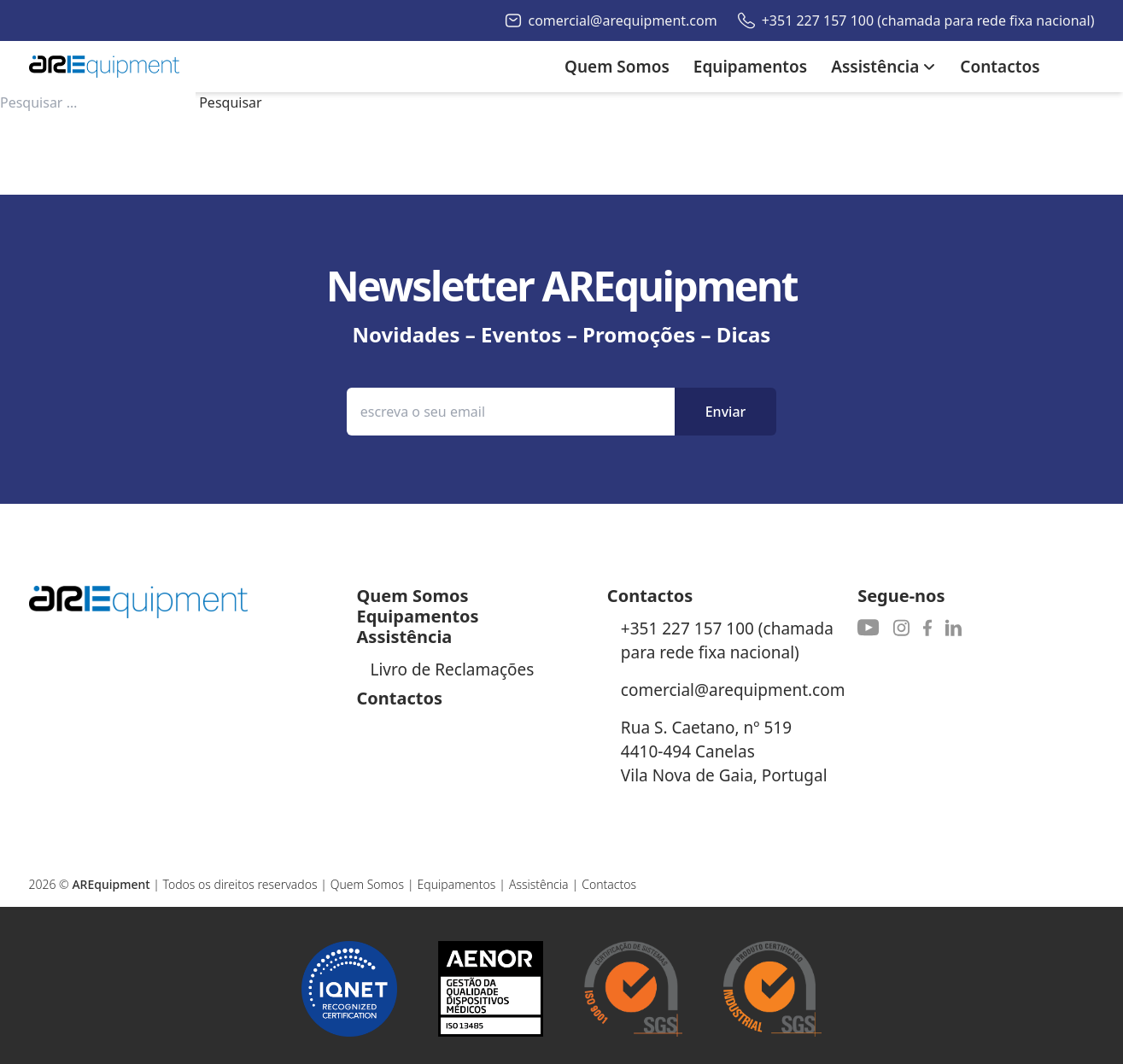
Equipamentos (457, 884)
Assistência (539, 884)
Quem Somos (367, 884)
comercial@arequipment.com (623, 20)
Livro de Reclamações (453, 669)
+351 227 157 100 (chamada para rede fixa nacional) (928, 20)
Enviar (725, 411)
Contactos (609, 884)
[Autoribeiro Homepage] (104, 67)
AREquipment (110, 884)
